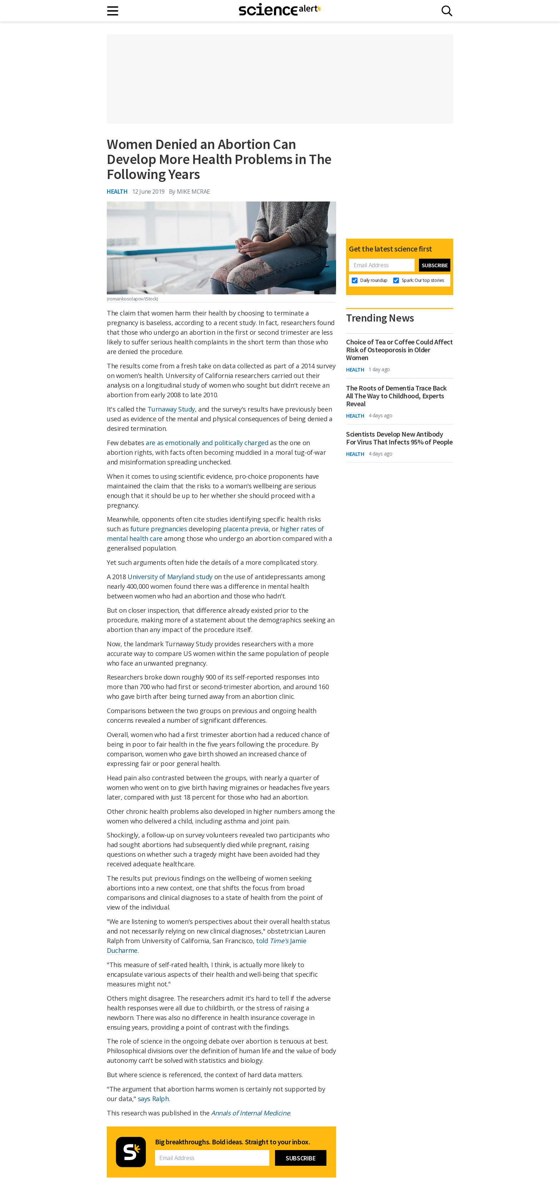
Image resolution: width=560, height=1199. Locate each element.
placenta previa (246, 528)
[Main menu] (113, 11)
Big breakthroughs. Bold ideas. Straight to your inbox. (232, 1142)
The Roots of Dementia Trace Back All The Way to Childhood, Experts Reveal (396, 396)
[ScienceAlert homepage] (280, 10)
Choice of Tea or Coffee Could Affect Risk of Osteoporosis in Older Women (399, 350)
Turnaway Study (171, 409)
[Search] (447, 11)
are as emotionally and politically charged (207, 442)
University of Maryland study (170, 576)
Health (117, 191)
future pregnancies (158, 528)
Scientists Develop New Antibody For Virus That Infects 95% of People (399, 438)
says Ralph (153, 1098)
